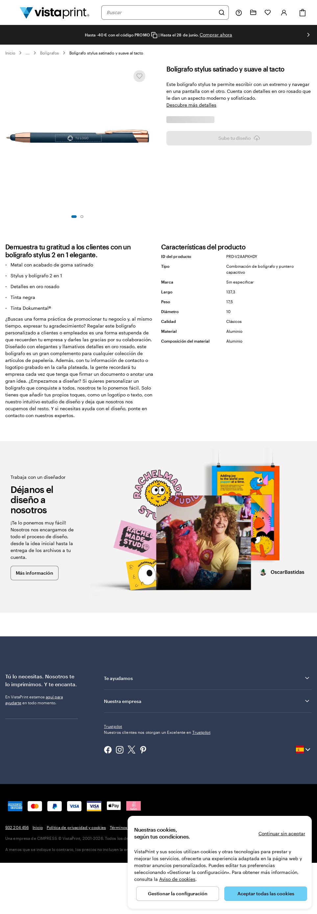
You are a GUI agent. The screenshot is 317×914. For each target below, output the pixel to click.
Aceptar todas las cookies (265, 893)
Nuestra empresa (207, 764)
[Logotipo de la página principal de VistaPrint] (54, 12)
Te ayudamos (207, 741)
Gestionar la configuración (177, 893)
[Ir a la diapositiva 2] (82, 217)
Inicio (10, 53)
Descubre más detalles (191, 105)
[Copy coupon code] (154, 35)
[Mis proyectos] (253, 12)
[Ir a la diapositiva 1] (74, 217)
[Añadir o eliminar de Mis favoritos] (139, 76)
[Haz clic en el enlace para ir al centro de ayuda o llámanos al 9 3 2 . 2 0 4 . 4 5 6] (238, 12)
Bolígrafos (49, 53)
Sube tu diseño (239, 273)
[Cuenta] (284, 12)
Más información (34, 636)
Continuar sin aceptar (281, 833)
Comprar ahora (216, 34)
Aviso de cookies (177, 879)
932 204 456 (17, 878)
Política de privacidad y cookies (76, 878)
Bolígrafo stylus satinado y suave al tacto (106, 53)
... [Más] (28, 52)
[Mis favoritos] (267, 12)
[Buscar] (222, 12)
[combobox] (161, 12)
